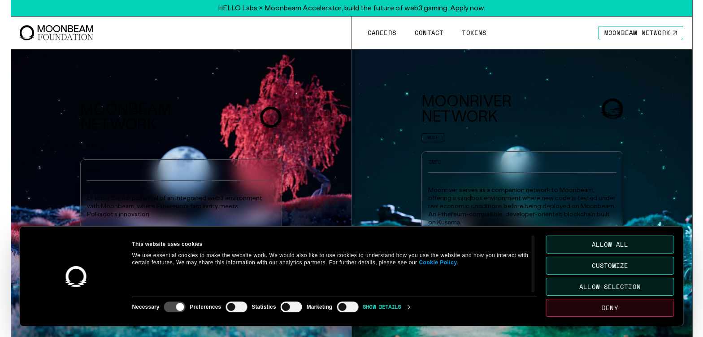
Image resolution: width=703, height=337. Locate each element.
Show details (382, 307)
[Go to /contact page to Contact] (429, 32)
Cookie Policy (438, 262)
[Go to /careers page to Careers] (381, 32)
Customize (610, 265)
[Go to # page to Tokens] (474, 32)
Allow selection (610, 286)
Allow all (610, 244)
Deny (610, 307)
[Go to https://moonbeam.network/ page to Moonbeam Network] (641, 32)
